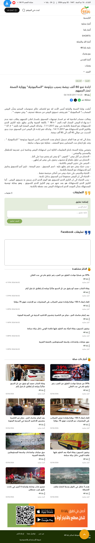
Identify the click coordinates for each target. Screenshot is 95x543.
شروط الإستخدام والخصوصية (30, 539)
